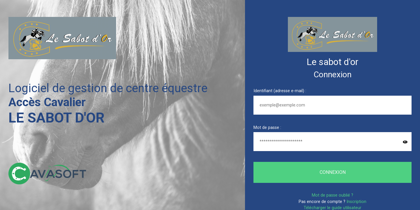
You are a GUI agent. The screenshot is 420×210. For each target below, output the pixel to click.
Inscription (356, 201)
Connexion (333, 172)
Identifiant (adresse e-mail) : (279, 90)
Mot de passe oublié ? (332, 195)
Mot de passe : (267, 127)
